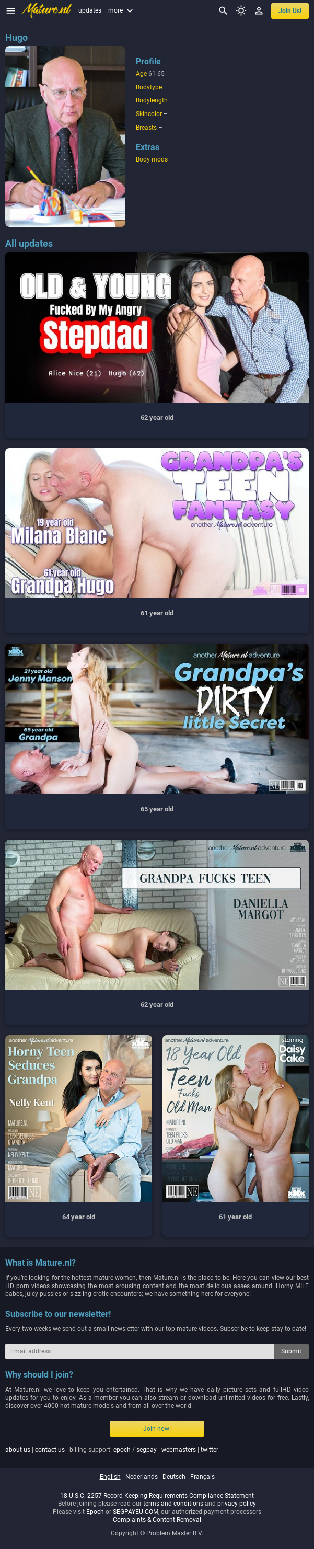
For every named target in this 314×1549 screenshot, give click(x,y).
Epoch (95, 1512)
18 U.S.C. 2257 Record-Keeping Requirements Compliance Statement (157, 1495)
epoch (122, 1449)
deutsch (173, 1477)
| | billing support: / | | (111, 1449)
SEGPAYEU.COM (135, 1512)
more (121, 10)
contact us (50, 1449)
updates (89, 10)
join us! (289, 11)
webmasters (178, 1449)
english (110, 1477)
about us (17, 1449)
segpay (146, 1449)
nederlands (141, 1477)
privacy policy (236, 1503)
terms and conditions (173, 1503)
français (202, 1477)
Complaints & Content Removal (157, 1519)
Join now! (157, 1428)
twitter (209, 1449)
